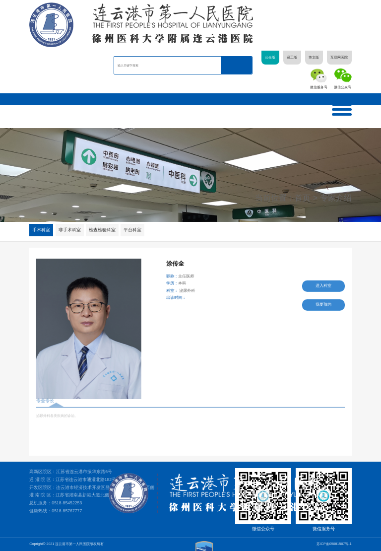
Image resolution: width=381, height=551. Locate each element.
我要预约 (323, 304)
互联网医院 (339, 58)
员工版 (292, 58)
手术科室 (41, 229)
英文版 (314, 58)
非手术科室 (70, 229)
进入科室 (323, 285)
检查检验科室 (102, 229)
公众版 (270, 58)
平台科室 (132, 229)
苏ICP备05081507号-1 (334, 544)
